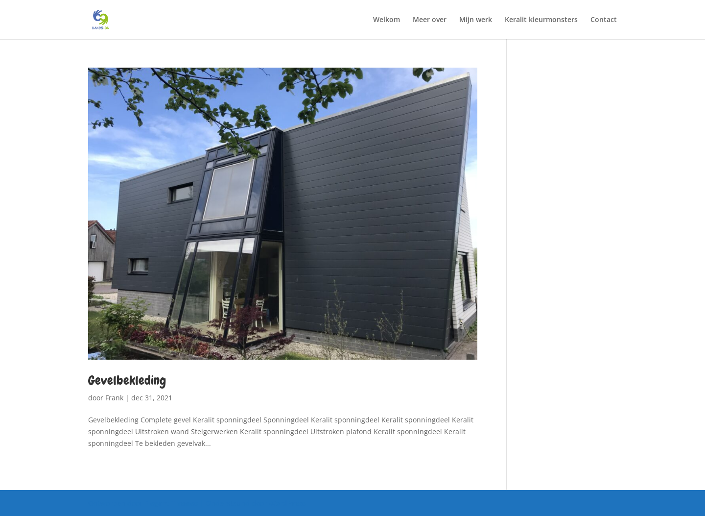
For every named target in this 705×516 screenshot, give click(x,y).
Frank (114, 397)
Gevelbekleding (127, 380)
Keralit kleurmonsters (541, 20)
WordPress (287, 503)
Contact (603, 20)
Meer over (429, 20)
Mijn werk (475, 20)
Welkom (386, 20)
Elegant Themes (171, 503)
